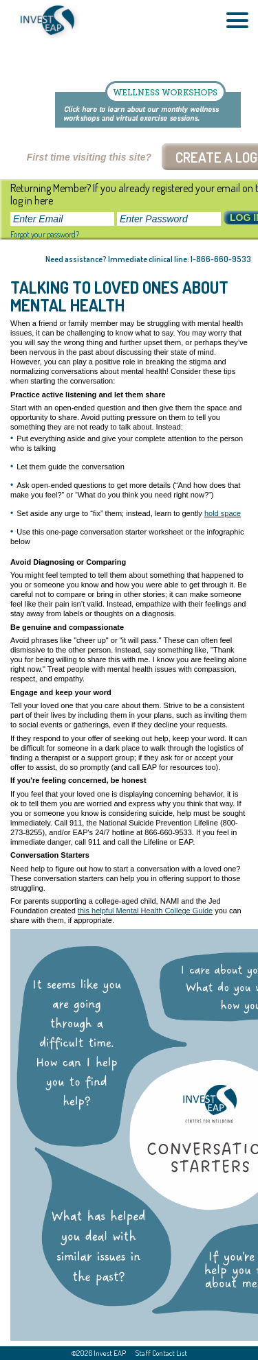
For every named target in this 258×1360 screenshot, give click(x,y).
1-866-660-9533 (221, 259)
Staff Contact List (161, 1353)
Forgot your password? (44, 234)
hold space (222, 513)
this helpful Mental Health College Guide (145, 910)
